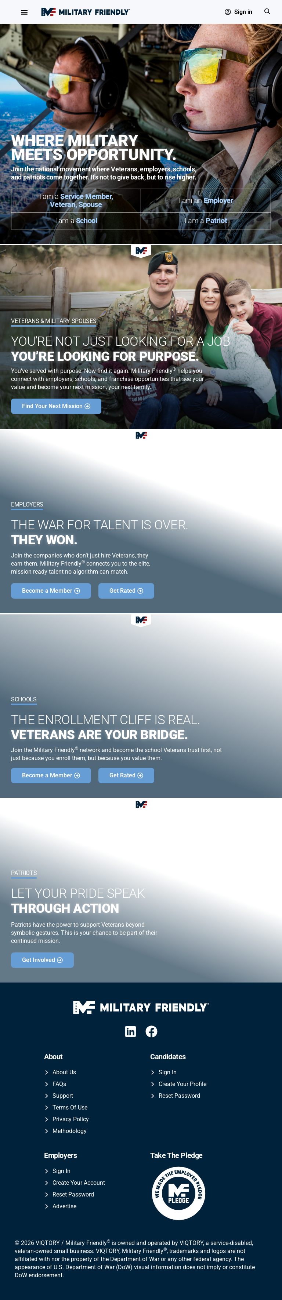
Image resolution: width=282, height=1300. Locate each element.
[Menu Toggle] (24, 12)
